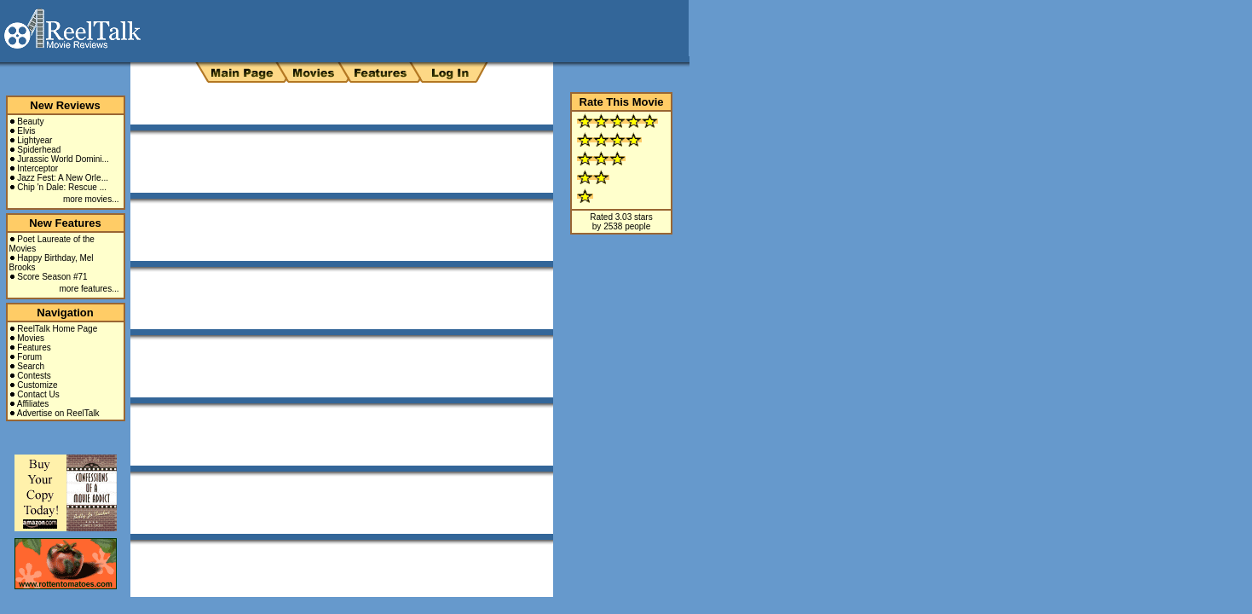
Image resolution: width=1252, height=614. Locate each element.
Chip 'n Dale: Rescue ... (62, 187)
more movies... (91, 199)
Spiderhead (39, 149)
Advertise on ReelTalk (58, 413)
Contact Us (38, 394)
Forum (29, 357)
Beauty (30, 121)
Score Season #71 (52, 276)
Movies (30, 338)
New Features (65, 223)
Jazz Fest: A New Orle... (62, 177)
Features (33, 347)
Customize (37, 385)
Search (30, 366)
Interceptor (37, 168)
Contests (33, 375)
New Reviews (65, 105)
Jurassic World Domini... (63, 159)
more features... (88, 288)
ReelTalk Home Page (57, 328)
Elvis (26, 131)
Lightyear (34, 140)
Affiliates (33, 403)
